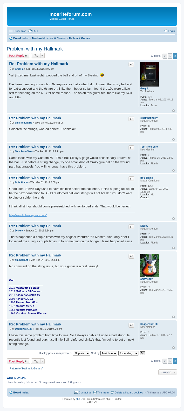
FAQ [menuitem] (35, 31)
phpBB (79, 399)
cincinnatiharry (149, 118)
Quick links (20, 31)
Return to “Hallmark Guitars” (26, 368)
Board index (21, 392)
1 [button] (170, 56)
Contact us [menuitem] (85, 392)
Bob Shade (146, 177)
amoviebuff (146, 279)
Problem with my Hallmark (35, 48)
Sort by (104, 353)
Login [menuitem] (171, 31)
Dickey (144, 225)
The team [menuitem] (103, 392)
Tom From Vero (149, 146)
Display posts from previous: (64, 353)
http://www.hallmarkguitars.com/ (28, 215)
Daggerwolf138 (148, 324)
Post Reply (16, 55)
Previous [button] (165, 56)
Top (173, 110)
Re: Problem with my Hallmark (38, 64)
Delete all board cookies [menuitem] (129, 392)
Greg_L (144, 88)
